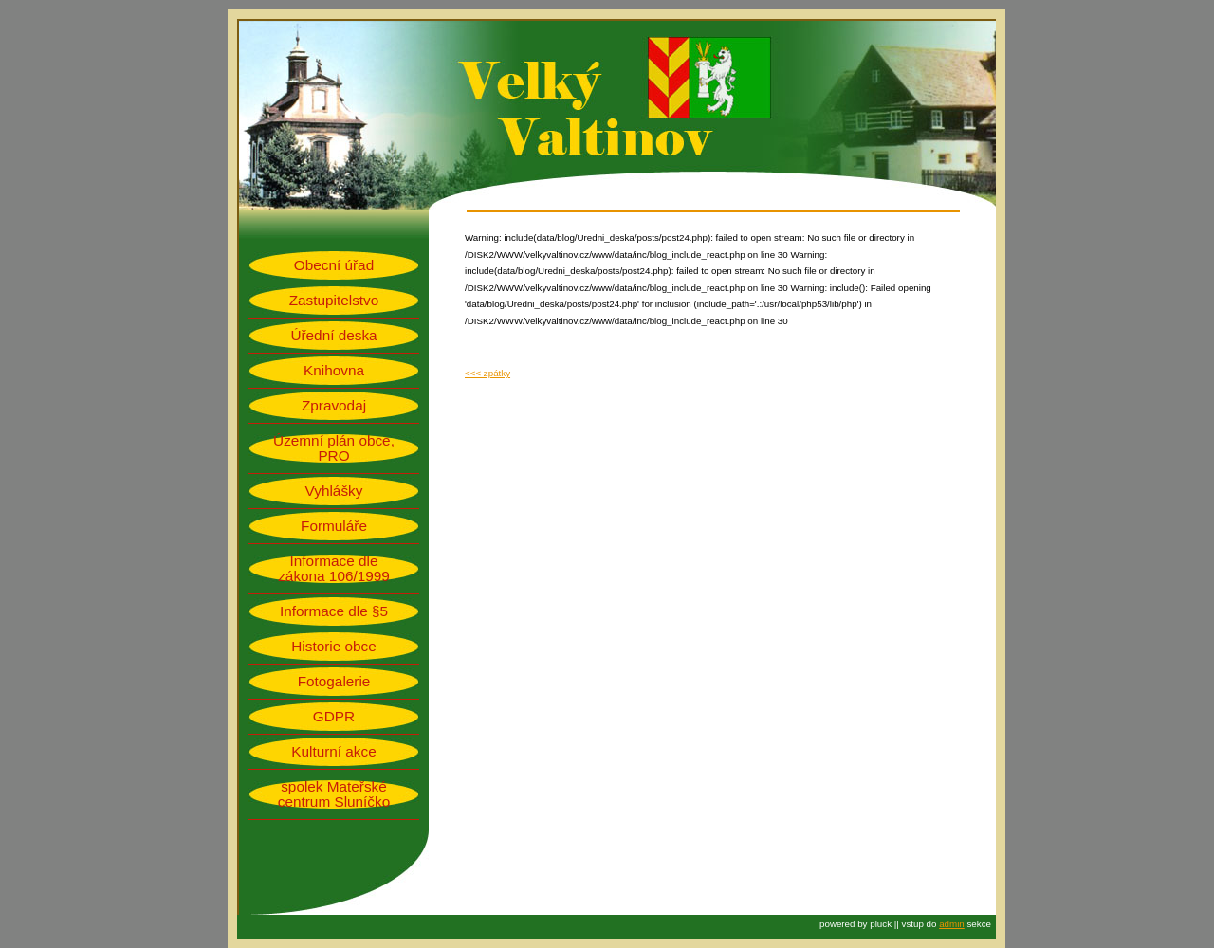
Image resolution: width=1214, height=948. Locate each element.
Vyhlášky (334, 491)
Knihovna (334, 370)
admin (952, 924)
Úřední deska (333, 335)
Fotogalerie (334, 681)
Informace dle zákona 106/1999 (334, 569)
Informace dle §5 (334, 611)
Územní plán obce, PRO (334, 448)
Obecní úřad (334, 265)
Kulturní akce (333, 751)
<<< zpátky (487, 373)
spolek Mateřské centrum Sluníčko (334, 794)
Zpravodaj (334, 405)
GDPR (334, 716)
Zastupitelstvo (334, 300)
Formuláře (334, 526)
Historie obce (333, 646)
